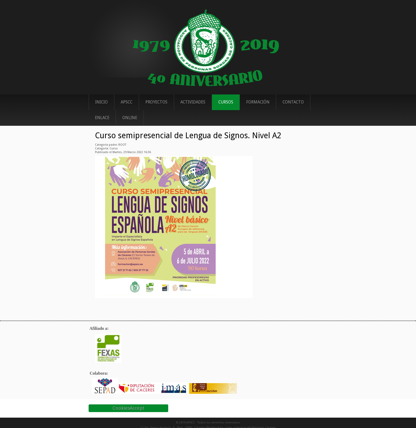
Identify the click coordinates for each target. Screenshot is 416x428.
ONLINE (129, 117)
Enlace (102, 117)
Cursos (225, 102)
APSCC (126, 102)
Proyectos (156, 102)
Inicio (101, 102)
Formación (258, 102)
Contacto (293, 102)
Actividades (192, 102)
